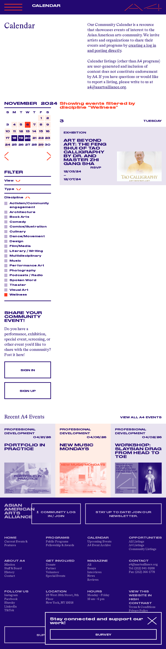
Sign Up (28, 391)
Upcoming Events (99, 541)
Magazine (97, 561)
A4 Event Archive (99, 545)
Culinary (16, 231)
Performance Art (25, 265)
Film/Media (19, 246)
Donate (51, 564)
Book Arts (18, 216)
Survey (103, 634)
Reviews (93, 579)
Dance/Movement (26, 236)
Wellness (17, 294)
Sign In (28, 370)
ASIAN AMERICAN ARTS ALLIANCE (19, 511)
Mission (9, 564)
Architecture (21, 212)
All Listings (136, 541)
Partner (51, 568)
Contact (9, 575)
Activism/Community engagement (26, 205)
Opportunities (145, 537)
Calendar (46, 6)
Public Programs (57, 541)
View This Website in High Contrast (140, 597)
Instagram (11, 595)
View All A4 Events (141, 417)
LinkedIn (10, 606)
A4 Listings (136, 545)
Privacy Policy (138, 610)
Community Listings (142, 549)
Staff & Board (13, 568)
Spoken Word (21, 280)
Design (15, 241)
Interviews (94, 572)
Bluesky (9, 602)
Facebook (11, 599)
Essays (91, 568)
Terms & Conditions (142, 607)
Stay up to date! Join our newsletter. (123, 514)
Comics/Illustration (26, 226)
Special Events (55, 575)
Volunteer (52, 572)
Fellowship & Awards (60, 545)
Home (10, 537)
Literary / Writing (25, 251)
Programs (58, 537)
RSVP (95, 167)
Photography (21, 270)
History (9, 572)
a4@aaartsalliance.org (106, 87)
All (89, 564)
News (91, 575)
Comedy (16, 221)
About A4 (14, 561)
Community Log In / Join (56, 514)
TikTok (9, 610)
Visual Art (17, 289)
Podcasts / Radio (25, 275)
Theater (16, 284)
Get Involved (60, 561)
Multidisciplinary (24, 255)
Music (14, 260)
